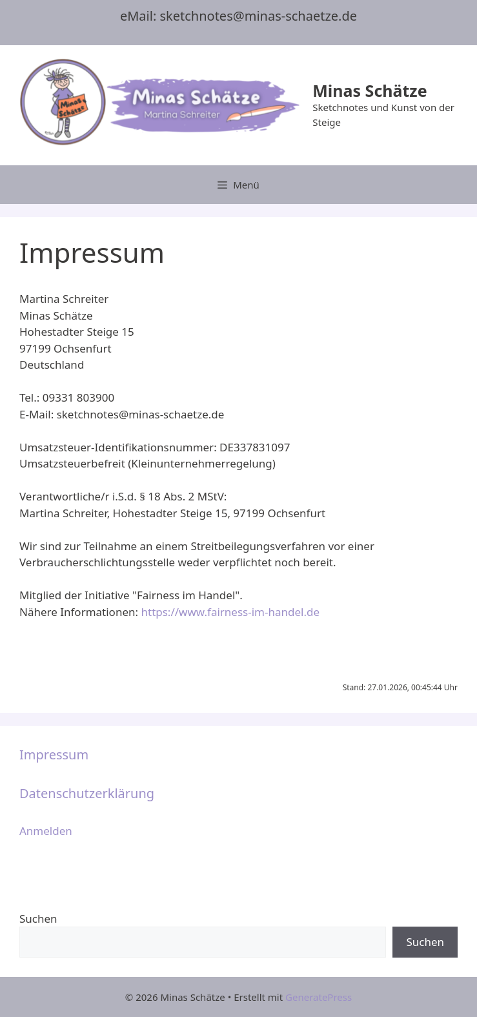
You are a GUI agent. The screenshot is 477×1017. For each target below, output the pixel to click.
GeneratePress (318, 997)
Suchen (38, 918)
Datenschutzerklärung (86, 793)
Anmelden (45, 830)
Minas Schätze (369, 90)
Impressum (53, 754)
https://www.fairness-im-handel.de (230, 611)
